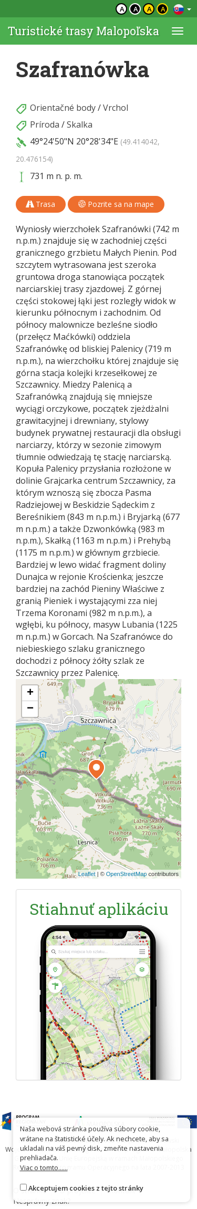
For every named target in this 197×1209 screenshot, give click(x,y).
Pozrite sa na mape (116, 204)
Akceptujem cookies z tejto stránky (85, 1188)
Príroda (44, 124)
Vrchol (115, 107)
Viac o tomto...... (44, 1167)
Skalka (79, 124)
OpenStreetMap (126, 874)
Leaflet (87, 874)
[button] (96, 769)
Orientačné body (63, 107)
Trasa (40, 204)
